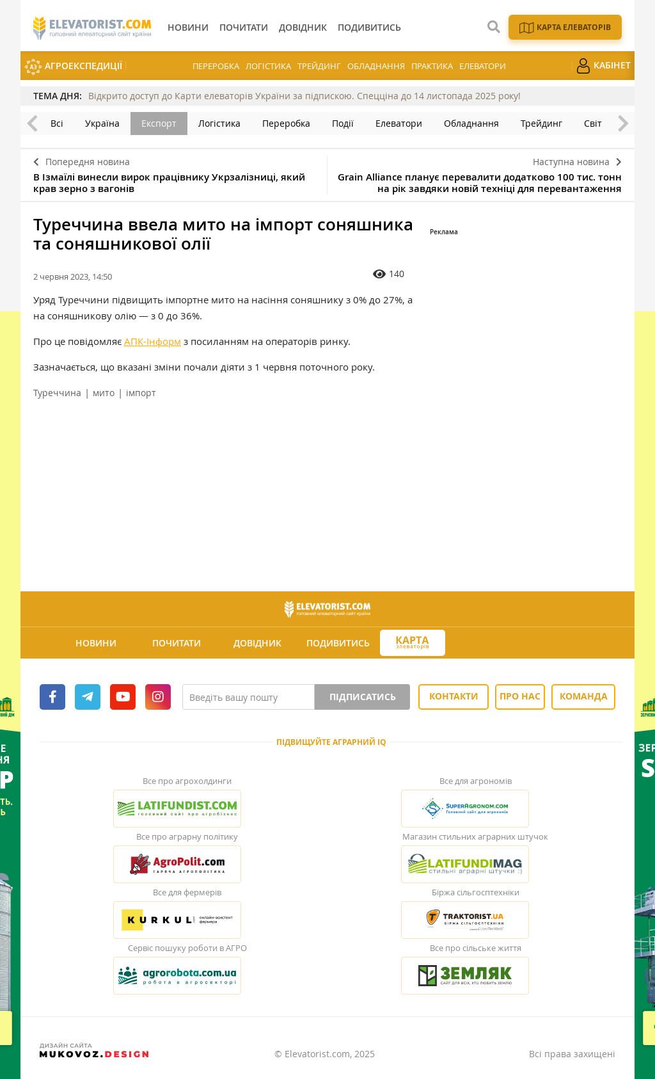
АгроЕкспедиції (73, 67)
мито (103, 393)
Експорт (159, 123)
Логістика (268, 66)
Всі (57, 123)
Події (343, 123)
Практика (432, 66)
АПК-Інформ (152, 341)
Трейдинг (319, 66)
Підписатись (362, 697)
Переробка (216, 66)
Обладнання (376, 66)
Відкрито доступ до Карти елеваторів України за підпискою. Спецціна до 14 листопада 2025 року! (304, 96)
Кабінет (603, 66)
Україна (102, 123)
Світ (593, 123)
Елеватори (482, 66)
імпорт (141, 393)
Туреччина (57, 393)
